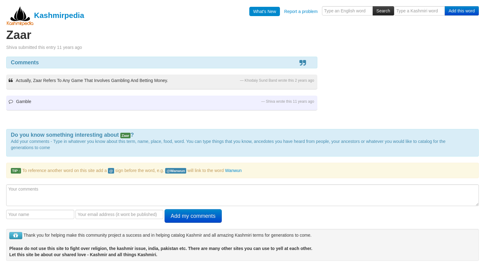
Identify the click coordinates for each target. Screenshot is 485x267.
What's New (264, 11)
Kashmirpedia (45, 15)
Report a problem (301, 11)
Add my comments (193, 216)
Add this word (462, 10)
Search (383, 10)
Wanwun (233, 170)
